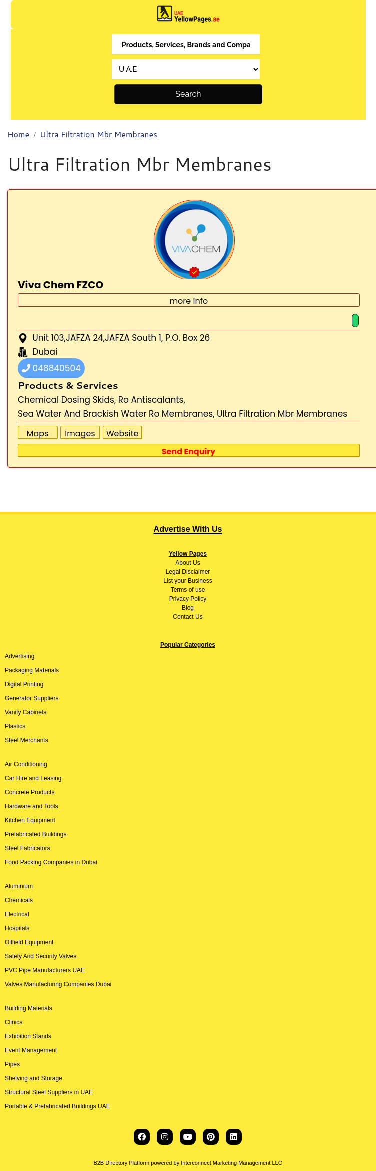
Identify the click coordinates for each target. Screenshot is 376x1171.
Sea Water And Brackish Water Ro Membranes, (116, 414)
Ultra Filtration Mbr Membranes (99, 134)
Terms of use (188, 590)
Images (80, 434)
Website (122, 434)
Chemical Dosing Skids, (67, 400)
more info (189, 301)
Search (188, 94)
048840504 (51, 368)
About (183, 563)
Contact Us (187, 617)
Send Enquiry (189, 452)
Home (19, 134)
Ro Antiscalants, (152, 400)
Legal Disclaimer (188, 572)
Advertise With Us (188, 529)
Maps (38, 434)
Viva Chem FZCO (61, 285)
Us (196, 563)
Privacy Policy (188, 599)
